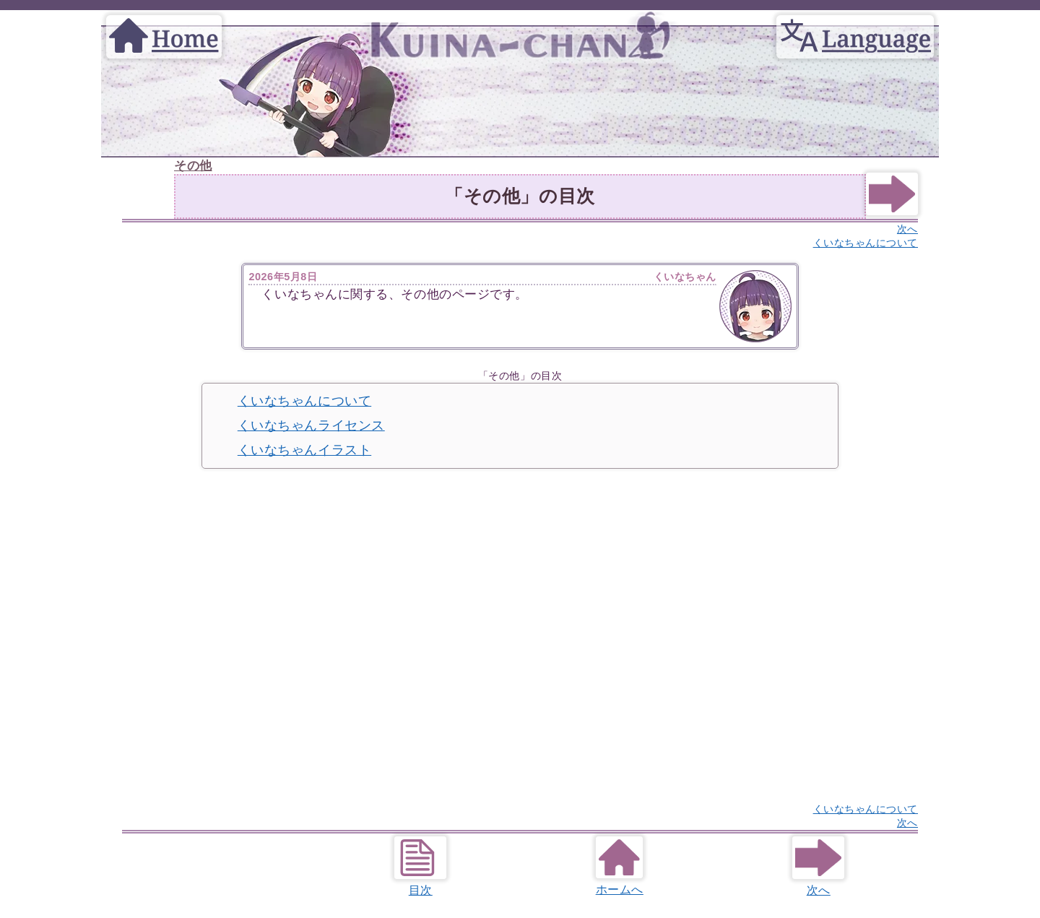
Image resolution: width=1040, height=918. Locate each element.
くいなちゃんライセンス (311, 425)
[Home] (163, 22)
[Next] (892, 211)
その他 (193, 166)
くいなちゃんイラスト (304, 450)
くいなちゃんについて (304, 401)
